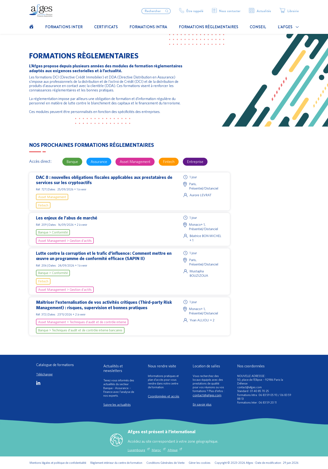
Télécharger (44, 374)
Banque (72, 161)
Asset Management (135, 161)
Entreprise (195, 161)
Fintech (168, 161)
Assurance (99, 161)
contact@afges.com (207, 395)
